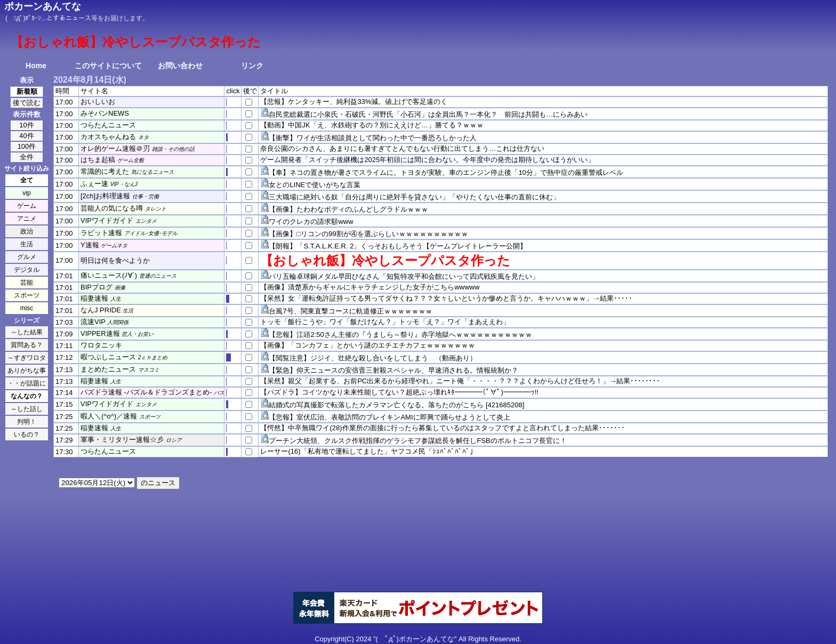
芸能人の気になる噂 (112, 208)
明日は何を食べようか (115, 260)
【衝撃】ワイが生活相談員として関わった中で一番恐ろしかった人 (373, 138)
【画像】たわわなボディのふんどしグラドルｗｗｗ (348, 209)
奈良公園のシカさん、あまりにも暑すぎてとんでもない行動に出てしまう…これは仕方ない (402, 148)
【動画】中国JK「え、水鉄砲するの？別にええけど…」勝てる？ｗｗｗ (371, 125)
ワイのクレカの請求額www (311, 222)
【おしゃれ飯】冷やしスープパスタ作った (385, 260)
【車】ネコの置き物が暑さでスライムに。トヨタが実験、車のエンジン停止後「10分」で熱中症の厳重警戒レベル (446, 172)
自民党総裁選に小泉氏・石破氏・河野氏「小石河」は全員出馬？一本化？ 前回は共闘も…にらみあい (428, 114)
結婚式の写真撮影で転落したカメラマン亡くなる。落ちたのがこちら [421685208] (396, 405)
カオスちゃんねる (108, 137)
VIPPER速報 (100, 333)
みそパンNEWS (105, 113)
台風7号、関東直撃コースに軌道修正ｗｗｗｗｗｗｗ (350, 311)
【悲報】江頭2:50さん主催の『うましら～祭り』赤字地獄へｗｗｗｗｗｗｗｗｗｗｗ (400, 335)
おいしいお (98, 102)
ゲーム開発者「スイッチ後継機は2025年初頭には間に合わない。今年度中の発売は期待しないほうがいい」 (427, 160)
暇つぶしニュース (108, 357)
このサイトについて (108, 65)
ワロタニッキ (101, 345)
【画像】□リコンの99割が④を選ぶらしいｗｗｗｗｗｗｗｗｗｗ (368, 234)
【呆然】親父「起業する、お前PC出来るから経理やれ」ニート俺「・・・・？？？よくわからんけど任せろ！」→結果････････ (460, 381)
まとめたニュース (108, 369)
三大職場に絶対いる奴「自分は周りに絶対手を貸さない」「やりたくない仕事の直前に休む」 (414, 197)
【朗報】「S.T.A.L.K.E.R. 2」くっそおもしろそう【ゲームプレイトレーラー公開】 (398, 246)
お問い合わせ (180, 65)
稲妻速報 (94, 298)
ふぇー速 (94, 184)
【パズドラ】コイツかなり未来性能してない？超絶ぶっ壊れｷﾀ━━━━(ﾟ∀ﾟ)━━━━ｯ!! (399, 392)
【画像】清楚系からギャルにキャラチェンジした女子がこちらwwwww (369, 287)
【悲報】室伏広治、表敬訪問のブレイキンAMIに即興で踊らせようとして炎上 (389, 417)
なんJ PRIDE (101, 310)
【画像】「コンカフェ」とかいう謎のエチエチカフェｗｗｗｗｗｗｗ (367, 345)
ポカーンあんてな (42, 6)
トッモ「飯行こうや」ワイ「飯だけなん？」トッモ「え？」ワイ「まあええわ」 (385, 322)
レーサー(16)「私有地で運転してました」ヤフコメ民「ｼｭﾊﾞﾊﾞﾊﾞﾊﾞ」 (368, 451)
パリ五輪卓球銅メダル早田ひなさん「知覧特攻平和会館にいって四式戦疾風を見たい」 (404, 276)
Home (36, 65)
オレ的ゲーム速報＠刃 (115, 148)
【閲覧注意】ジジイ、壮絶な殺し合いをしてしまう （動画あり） (373, 358)
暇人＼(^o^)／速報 (109, 416)
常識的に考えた (105, 171)
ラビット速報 (101, 233)
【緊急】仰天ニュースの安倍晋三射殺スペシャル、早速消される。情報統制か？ (393, 370)
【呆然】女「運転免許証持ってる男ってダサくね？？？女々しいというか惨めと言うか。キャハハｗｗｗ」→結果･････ (446, 298)
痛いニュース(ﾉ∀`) (109, 275)
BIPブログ (96, 287)
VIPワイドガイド (107, 220)
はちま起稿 (98, 160)
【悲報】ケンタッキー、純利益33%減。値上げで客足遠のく (353, 102)
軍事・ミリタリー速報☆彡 (122, 440)
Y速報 (90, 245)
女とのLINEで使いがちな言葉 (314, 185)
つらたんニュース (108, 125)
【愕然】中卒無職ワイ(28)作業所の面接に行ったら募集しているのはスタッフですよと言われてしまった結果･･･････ (442, 428)
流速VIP (93, 322)
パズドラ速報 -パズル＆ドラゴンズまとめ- (146, 392)
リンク (252, 65)
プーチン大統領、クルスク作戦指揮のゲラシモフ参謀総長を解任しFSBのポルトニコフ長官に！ (417, 441)
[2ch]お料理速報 (105, 196)
